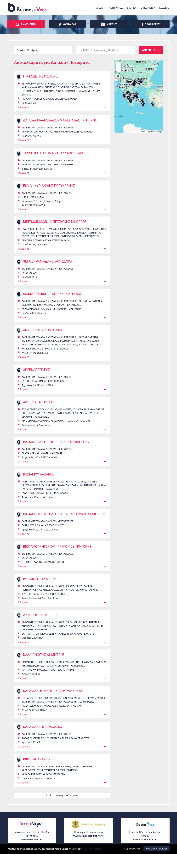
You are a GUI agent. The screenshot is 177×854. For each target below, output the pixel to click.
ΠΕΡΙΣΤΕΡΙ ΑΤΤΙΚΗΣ (32, 240)
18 (19, 692)
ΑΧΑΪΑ (42, 527)
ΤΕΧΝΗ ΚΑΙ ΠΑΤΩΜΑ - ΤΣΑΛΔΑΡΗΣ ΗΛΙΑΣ (54, 153)
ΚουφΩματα (80, 409)
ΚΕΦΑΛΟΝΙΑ (57, 421)
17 (19, 656)
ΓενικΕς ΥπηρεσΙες (41, 236)
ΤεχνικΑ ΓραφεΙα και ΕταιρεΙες (38, 83)
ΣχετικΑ (131, 7)
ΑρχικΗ (100, 7)
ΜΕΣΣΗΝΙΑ (53, 164)
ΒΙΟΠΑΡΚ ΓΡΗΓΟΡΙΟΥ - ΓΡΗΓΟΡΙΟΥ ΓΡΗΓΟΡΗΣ (58, 548)
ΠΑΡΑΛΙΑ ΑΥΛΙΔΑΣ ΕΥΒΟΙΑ (35, 98)
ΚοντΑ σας (67, 24)
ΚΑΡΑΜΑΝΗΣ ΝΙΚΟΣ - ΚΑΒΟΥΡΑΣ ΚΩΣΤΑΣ (54, 692)
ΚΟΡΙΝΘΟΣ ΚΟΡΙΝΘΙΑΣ (44, 671)
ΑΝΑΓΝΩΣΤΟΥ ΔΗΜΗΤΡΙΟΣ (43, 330)
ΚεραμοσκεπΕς (74, 587)
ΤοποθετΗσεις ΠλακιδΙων (59, 699)
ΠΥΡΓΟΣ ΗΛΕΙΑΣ (30, 381)
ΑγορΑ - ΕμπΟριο (61, 236)
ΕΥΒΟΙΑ (54, 98)
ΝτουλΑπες (64, 409)
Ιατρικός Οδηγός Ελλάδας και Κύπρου (145, 836)
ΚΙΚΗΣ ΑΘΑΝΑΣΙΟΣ (37, 761)
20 (19, 761)
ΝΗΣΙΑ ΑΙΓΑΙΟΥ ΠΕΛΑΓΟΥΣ (80, 635)
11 (19, 442)
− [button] (119, 69)
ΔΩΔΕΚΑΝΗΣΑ (54, 740)
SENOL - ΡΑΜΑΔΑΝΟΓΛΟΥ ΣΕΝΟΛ (48, 262)
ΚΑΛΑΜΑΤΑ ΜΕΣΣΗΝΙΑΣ (34, 164)
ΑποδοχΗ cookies (156, 848)
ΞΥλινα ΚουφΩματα (58, 229)
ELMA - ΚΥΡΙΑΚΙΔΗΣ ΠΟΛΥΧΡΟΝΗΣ (49, 186)
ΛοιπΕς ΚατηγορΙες (89, 344)
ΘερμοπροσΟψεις (75, 481)
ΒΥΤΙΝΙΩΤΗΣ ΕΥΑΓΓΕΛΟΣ (41, 581)
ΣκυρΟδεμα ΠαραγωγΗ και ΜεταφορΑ (43, 91)
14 (19, 548)
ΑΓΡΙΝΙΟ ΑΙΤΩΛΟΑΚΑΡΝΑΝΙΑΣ (37, 131)
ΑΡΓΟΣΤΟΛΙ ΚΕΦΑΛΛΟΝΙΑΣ (36, 421)
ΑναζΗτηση (26, 24)
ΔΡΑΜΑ (44, 453)
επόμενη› (58, 796)
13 (19, 514)
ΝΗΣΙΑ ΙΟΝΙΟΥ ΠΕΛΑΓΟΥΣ (77, 421)
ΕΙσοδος (164, 7)
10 (19, 402)
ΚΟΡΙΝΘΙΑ (46, 595)
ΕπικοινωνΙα (148, 7)
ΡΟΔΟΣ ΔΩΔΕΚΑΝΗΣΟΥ (34, 740)
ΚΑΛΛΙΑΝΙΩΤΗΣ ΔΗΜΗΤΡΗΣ (44, 656)
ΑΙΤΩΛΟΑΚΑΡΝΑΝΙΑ (64, 131)
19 (19, 728)
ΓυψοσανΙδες (42, 591)
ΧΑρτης (109, 24)
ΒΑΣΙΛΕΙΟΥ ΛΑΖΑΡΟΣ (39, 474)
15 (19, 580)
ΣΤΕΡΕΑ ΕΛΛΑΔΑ (68, 98)
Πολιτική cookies (92, 849)
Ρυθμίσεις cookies (131, 849)
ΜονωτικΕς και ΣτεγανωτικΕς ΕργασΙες (43, 481)
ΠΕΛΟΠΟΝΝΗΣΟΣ (68, 164)
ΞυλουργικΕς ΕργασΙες (34, 229)
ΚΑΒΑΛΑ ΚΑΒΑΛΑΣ (32, 776)
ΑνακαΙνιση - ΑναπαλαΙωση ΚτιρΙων (49, 87)
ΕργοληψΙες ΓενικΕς (77, 624)
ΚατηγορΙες (116, 7)
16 (19, 616)
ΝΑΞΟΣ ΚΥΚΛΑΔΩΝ (31, 707)
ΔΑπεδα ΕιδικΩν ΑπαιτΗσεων (61, 301)
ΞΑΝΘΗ (25, 273)
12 (19, 474)
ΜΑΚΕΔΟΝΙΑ (37, 197)
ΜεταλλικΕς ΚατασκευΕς (35, 232)
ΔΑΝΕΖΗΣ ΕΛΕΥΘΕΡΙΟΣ (40, 617)
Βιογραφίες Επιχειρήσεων (88, 834)
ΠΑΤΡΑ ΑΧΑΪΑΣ (30, 527)
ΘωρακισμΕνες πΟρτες (63, 232)
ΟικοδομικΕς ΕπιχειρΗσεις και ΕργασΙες (43, 587)
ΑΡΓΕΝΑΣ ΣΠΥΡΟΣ (37, 370)
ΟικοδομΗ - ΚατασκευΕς (78, 91)
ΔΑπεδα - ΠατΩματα (81, 87)
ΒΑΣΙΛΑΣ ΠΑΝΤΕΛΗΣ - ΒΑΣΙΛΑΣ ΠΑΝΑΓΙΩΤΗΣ (57, 442)
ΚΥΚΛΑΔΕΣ (60, 635)
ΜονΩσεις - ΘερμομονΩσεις (89, 699)
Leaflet (142, 132)
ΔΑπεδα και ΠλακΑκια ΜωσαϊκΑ (39, 341)
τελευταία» (72, 796)
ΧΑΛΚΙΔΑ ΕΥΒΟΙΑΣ (31, 348)
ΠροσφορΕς (151, 24)
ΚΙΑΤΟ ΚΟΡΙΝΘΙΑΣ (31, 595)
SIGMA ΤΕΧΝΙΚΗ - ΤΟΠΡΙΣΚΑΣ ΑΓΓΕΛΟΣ (53, 294)
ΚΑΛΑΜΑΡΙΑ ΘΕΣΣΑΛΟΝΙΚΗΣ (36, 309)
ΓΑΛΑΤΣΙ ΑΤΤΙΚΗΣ (31, 493)
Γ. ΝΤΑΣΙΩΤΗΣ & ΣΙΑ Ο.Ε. (41, 76)
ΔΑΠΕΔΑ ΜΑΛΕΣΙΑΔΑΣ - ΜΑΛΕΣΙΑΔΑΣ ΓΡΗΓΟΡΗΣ (60, 120)
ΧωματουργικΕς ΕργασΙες (71, 83)
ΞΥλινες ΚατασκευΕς (67, 413)
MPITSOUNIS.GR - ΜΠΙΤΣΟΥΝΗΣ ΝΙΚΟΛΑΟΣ (55, 222)
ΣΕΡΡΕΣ (26, 197)
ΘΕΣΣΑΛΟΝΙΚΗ (60, 309)
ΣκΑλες (75, 768)
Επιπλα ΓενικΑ (98, 229)
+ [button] (119, 64)
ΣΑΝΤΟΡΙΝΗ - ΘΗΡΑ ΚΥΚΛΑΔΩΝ (38, 635)
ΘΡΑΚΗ (34, 273)
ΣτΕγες (25, 236)
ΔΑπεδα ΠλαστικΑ (43, 305)
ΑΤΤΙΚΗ (47, 240)
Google (159, 132)
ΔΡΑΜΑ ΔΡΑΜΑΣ (30, 453)
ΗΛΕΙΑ (42, 381)
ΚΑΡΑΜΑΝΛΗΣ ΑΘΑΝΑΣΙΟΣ (43, 729)
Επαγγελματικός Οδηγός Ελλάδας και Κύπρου (31, 836)
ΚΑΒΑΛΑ (47, 776)
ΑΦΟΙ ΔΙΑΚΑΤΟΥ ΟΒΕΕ (40, 402)
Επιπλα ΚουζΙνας (79, 229)
